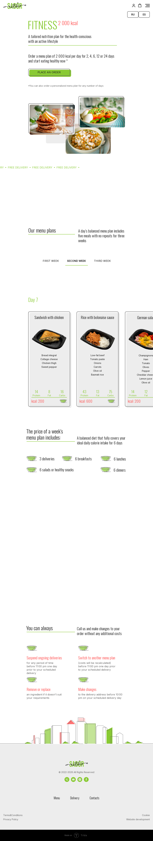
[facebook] (86, 781)
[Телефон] (66, 781)
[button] (134, 5)
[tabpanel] (76, 295)
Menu (57, 797)
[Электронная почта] (73, 781)
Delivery (74, 797)
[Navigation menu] (147, 5)
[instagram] (79, 781)
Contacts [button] (94, 797)
